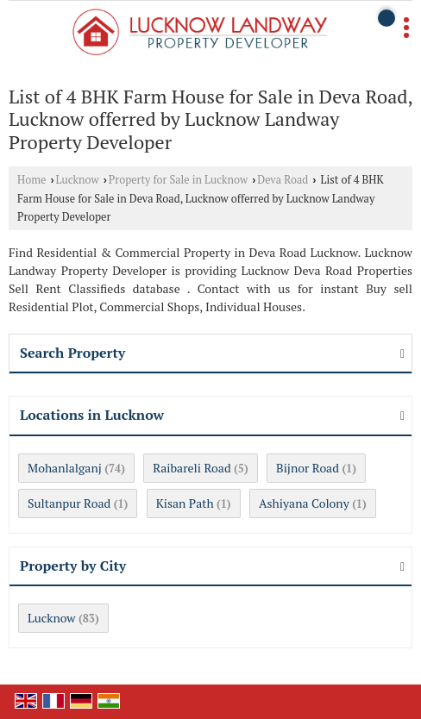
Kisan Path (185, 503)
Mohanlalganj (65, 468)
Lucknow (77, 179)
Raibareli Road (191, 468)
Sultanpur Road (69, 503)
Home (31, 179)
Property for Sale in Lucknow (178, 179)
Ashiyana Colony (304, 503)
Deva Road (282, 179)
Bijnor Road (307, 468)
